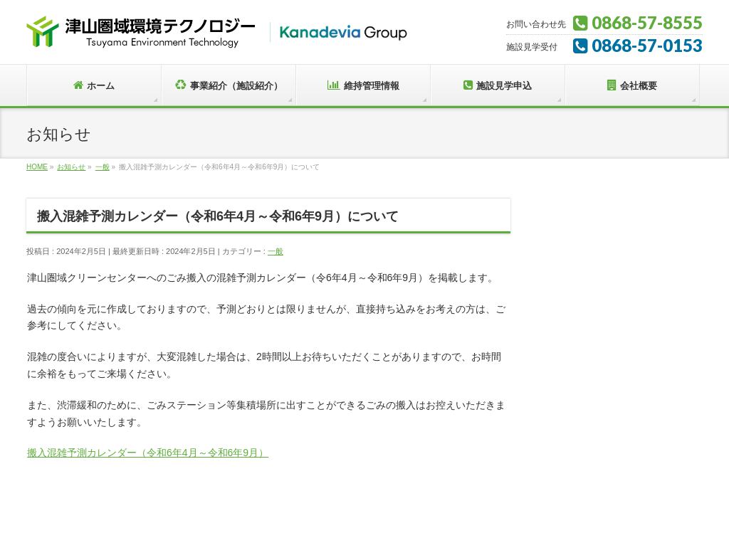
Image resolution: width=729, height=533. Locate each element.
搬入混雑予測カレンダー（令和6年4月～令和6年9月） (147, 452)
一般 (275, 251)
